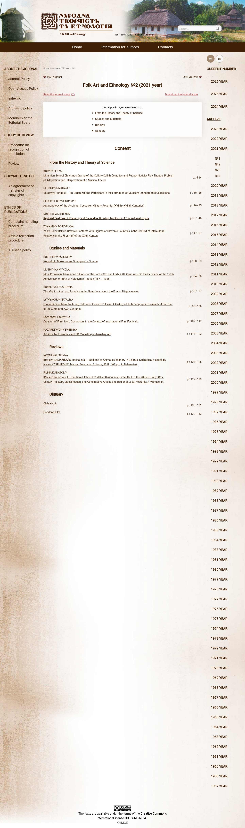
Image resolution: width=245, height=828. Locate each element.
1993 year (219, 451)
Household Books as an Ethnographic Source (70, 261)
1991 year (219, 471)
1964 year (219, 727)
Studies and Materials (108, 118)
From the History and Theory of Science (119, 113)
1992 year (219, 461)
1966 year (219, 707)
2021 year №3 (190, 77)
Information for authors (120, 47)
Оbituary (100, 130)
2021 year (219, 149)
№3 (217, 170)
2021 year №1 (54, 77)
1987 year (219, 510)
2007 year (219, 314)
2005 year (219, 333)
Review (13, 164)
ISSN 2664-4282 (123, 34)
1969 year (219, 678)
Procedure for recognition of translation (18, 149)
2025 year (219, 94)
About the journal (21, 69)
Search (219, 28)
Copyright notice (19, 176)
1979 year (219, 579)
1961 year (219, 757)
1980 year (219, 569)
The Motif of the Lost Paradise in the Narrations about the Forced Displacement (91, 291)
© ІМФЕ (122, 822)
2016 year (219, 225)
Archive (213, 119)
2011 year (219, 274)
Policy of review (19, 135)
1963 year (219, 737)
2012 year (219, 264)
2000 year (219, 382)
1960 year (219, 766)
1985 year (219, 530)
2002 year (219, 363)
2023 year (219, 129)
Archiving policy (20, 108)
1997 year (219, 412)
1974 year (219, 629)
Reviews (100, 124)
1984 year (219, 540)
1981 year (219, 560)
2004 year (219, 343)
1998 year (219, 402)
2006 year (219, 323)
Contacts (165, 47)
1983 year (219, 550)
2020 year (219, 186)
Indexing (14, 98)
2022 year (219, 139)
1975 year (219, 619)
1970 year (219, 668)
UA (210, 58)
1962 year (219, 747)
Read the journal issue (56, 94)
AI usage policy (19, 250)
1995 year (219, 432)
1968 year (219, 688)
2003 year (219, 353)
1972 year (219, 648)
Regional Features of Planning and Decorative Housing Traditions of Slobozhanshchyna (96, 218)
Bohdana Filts (51, 412)
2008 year (219, 304)
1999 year (219, 392)
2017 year (219, 215)
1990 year (219, 481)
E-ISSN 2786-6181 (144, 34)
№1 (217, 158)
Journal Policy (19, 79)
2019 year (219, 195)
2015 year (219, 235)
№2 (217, 164)
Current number (221, 69)
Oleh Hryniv (50, 403)
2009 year (219, 294)
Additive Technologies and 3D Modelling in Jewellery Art (77, 334)
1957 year (219, 786)
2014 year (219, 245)
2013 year (219, 255)
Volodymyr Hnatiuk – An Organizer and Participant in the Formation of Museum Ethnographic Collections (106, 192)
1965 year (219, 717)
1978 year (219, 589)
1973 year (219, 638)
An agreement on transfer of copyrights (21, 190)
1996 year (219, 422)
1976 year (219, 609)
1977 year (219, 599)
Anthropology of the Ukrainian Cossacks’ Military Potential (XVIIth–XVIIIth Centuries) (93, 205)
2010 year (219, 284)
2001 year (219, 373)
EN (219, 58)
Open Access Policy (23, 89)
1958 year (219, 776)
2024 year (219, 107)
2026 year (219, 81)
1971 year (219, 658)
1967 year (219, 697)
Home (77, 47)
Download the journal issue (181, 94)
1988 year (219, 501)
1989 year (219, 491)
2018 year (219, 205)
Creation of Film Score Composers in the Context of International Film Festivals (90, 321)
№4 (217, 176)
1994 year (219, 442)
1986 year (219, 520)
